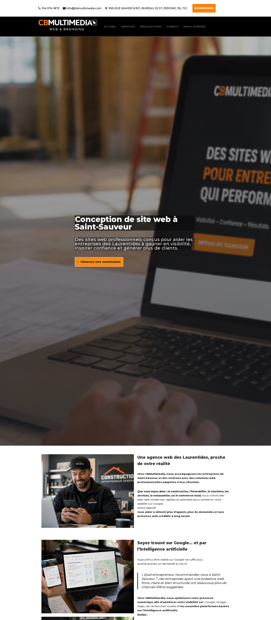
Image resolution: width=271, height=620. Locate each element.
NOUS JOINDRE (194, 26)
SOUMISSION (203, 8)
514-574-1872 (51, 8)
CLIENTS (172, 26)
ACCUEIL (110, 26)
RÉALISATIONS (150, 26)
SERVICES (128, 26)
